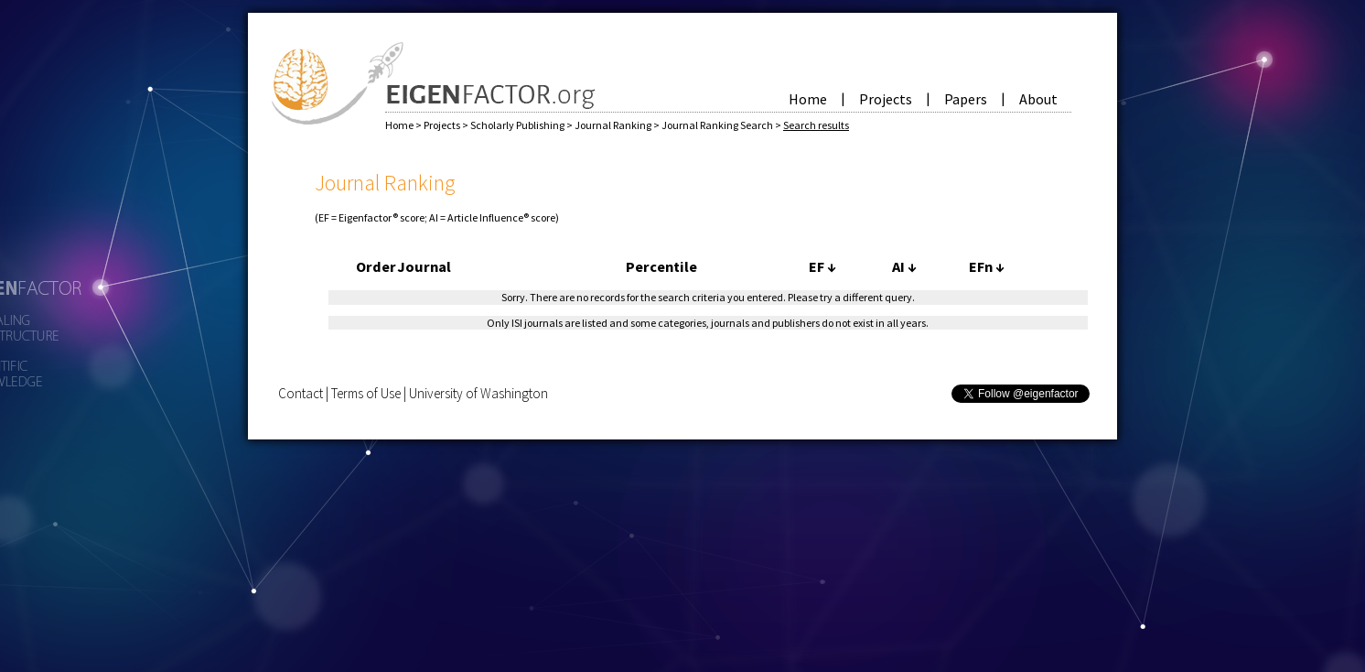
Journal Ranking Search (718, 125)
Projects (885, 99)
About (1038, 99)
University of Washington (478, 393)
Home (808, 99)
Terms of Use (366, 393)
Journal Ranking (614, 125)
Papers (965, 99)
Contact (300, 393)
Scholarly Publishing (518, 125)
